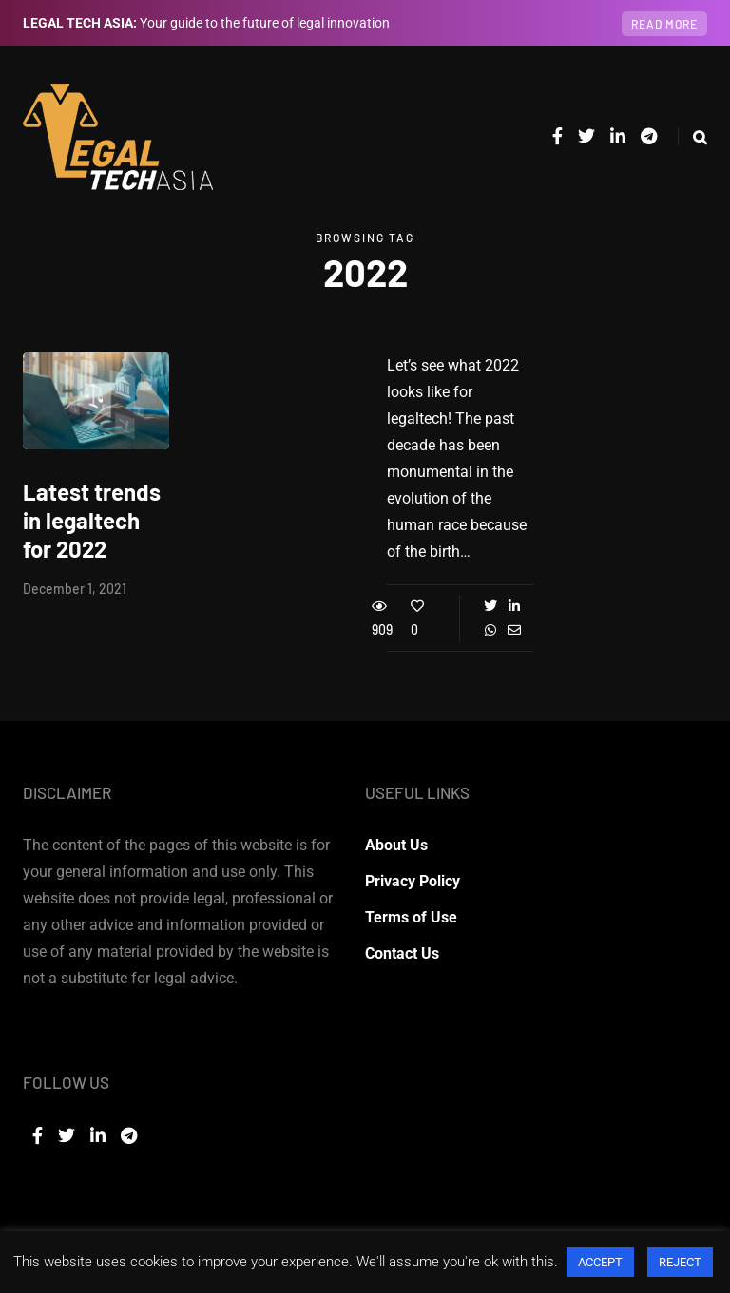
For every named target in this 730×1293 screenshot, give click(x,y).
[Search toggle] (692, 137)
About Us (396, 845)
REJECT (680, 1262)
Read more (664, 23)
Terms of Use (411, 917)
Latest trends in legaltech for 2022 (92, 520)
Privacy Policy (412, 881)
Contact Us (402, 953)
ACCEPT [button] (600, 1262)
